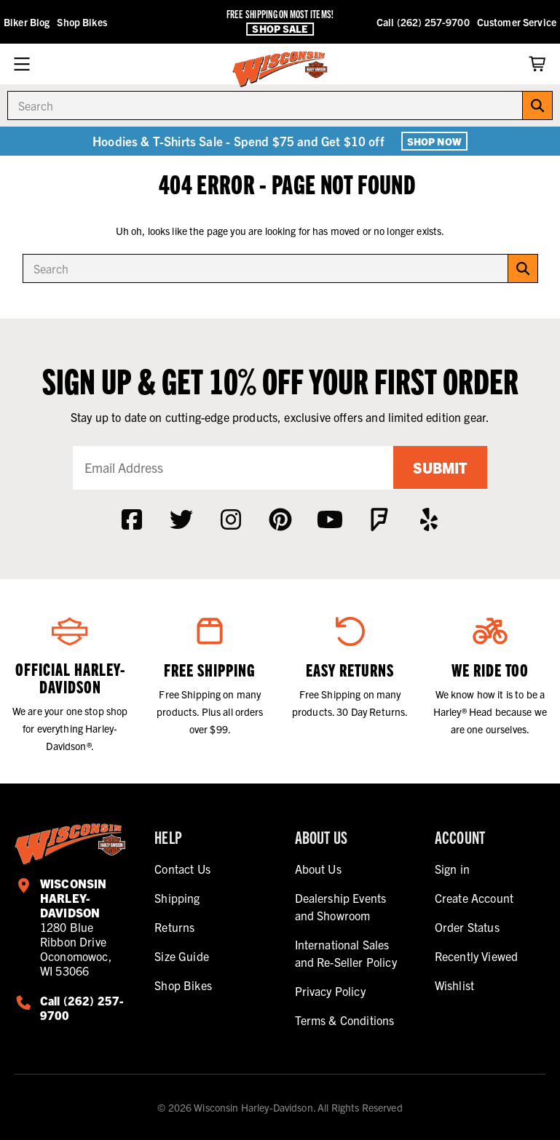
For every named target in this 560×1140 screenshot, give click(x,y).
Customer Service (516, 21)
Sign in (452, 868)
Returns (174, 927)
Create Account (474, 897)
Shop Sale (279, 29)
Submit (440, 467)
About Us (318, 868)
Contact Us (182, 868)
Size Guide (181, 956)
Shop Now (434, 141)
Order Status (467, 927)
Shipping (177, 897)
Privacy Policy (330, 991)
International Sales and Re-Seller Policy (346, 953)
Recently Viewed (476, 956)
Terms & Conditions (345, 1020)
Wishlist (454, 985)
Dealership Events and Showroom (341, 906)
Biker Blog (27, 21)
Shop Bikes (81, 21)
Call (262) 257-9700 (423, 21)
